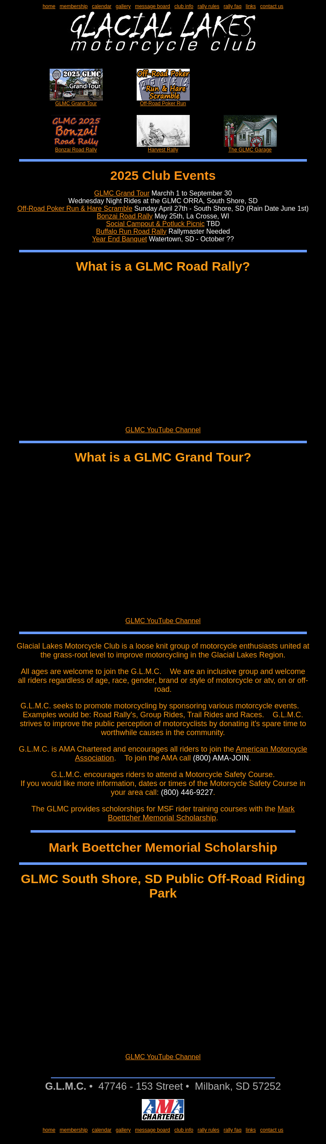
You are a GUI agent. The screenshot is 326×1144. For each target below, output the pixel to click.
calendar (102, 6)
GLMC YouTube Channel (162, 430)
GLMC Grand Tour (76, 101)
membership (73, 6)
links (251, 6)
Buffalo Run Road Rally (131, 231)
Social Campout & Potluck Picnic (155, 223)
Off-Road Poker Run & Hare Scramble (74, 208)
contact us (272, 6)
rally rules (208, 6)
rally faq (233, 6)
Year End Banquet (119, 239)
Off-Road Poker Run (163, 101)
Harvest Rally (163, 147)
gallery (123, 6)
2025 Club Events (163, 175)
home (48, 6)
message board (152, 6)
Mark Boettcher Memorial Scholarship (201, 813)
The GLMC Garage (250, 147)
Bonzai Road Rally (76, 147)
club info (184, 6)
